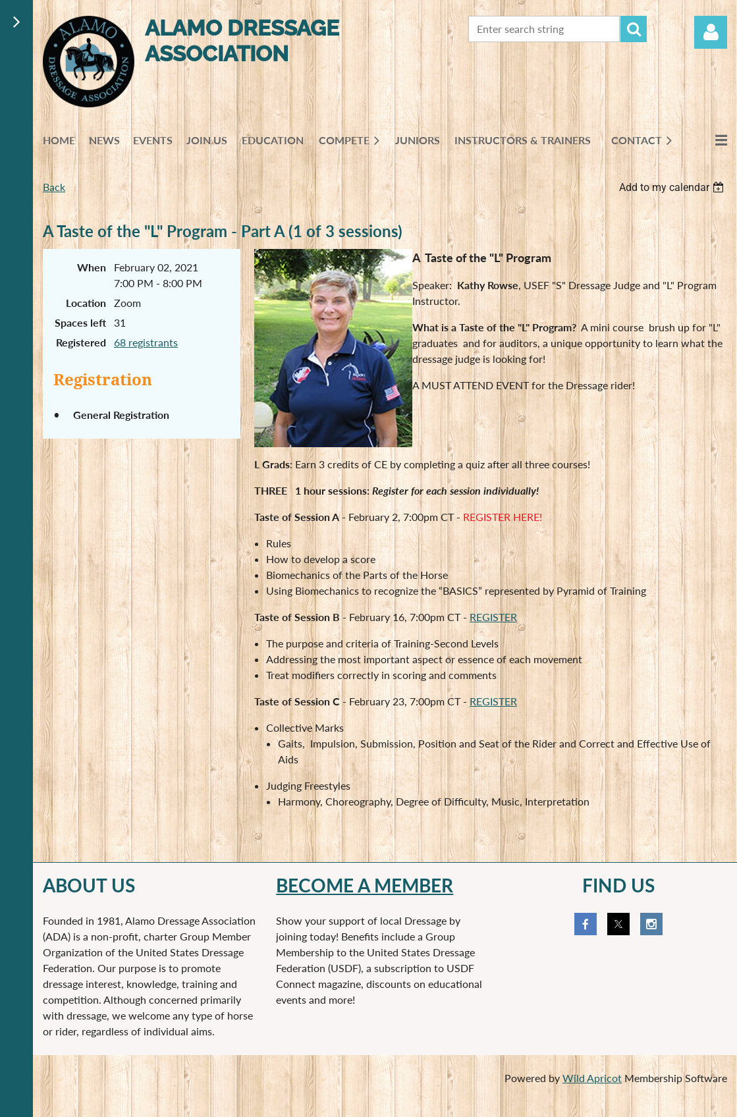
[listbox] (673, 187)
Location (86, 302)
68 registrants (146, 342)
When (91, 267)
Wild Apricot (592, 1078)
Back (54, 186)
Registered (81, 342)
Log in (710, 32)
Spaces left (80, 322)
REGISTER (493, 617)
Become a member (364, 885)
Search (633, 29)
